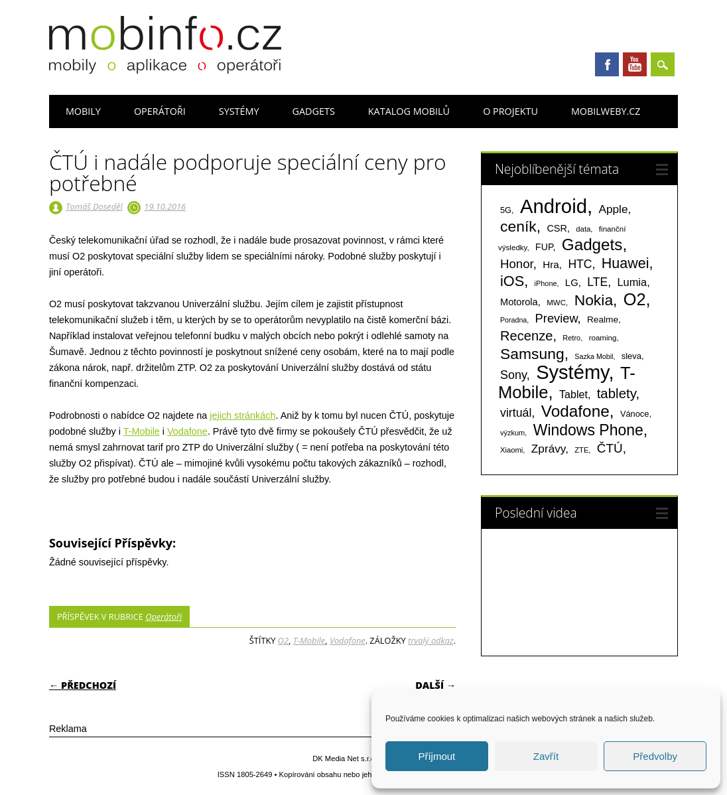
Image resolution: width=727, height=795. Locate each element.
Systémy (239, 111)
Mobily (83, 111)
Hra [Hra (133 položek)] (551, 264)
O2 (283, 640)
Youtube (635, 64)
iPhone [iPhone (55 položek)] (546, 283)
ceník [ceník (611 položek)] (518, 226)
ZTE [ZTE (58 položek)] (581, 450)
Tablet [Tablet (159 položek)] (573, 394)
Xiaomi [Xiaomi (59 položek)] (511, 450)
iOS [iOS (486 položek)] (512, 281)
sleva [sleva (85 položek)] (631, 356)
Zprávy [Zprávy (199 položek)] (548, 448)
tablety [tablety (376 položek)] (616, 393)
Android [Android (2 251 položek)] (553, 206)
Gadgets (314, 111)
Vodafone (187, 431)
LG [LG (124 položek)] (571, 282)
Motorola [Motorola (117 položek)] (519, 302)
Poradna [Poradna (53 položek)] (513, 320)
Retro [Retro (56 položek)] (571, 338)
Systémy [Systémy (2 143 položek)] (572, 372)
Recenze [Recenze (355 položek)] (526, 335)
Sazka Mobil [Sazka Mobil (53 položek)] (593, 356)
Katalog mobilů (409, 111)
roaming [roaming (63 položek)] (603, 338)
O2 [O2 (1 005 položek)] (635, 299)
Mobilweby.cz (606, 111)
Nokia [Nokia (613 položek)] (593, 300)
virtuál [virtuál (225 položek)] (515, 412)
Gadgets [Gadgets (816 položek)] (592, 244)
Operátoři (160, 111)
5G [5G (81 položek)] (505, 210)
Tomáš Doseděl (94, 206)
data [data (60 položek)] (583, 229)
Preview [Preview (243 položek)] (556, 318)
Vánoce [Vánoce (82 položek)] (634, 414)
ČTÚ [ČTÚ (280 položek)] (610, 448)
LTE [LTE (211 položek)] (597, 282)
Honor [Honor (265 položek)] (516, 264)
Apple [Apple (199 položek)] (613, 209)
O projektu (510, 111)
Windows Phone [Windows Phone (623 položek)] (588, 430)
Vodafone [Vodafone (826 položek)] (575, 411)
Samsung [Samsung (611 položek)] (532, 353)
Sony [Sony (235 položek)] (513, 375)
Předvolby (655, 756)
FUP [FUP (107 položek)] (544, 247)
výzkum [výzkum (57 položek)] (512, 433)
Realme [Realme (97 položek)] (602, 320)
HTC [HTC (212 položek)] (580, 264)
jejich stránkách (242, 415)
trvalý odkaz (431, 640)
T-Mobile (141, 431)
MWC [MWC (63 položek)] (556, 303)
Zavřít (546, 756)
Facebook (607, 64)
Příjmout (436, 756)
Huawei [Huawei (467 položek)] (625, 263)
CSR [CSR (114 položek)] (557, 228)
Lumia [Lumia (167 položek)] (632, 282)
